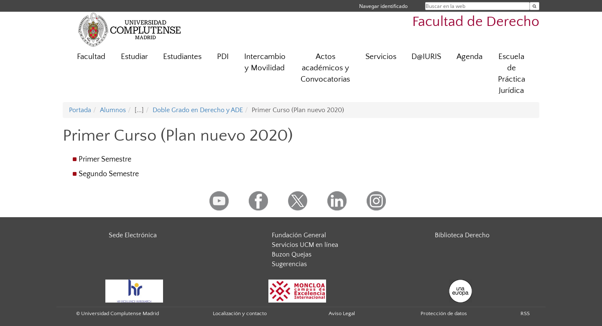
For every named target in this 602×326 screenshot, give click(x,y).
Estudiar (134, 56)
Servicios (380, 56)
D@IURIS (426, 56)
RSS (525, 313)
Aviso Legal (342, 313)
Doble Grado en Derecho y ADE (198, 110)
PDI (223, 56)
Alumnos (113, 110)
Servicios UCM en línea (305, 245)
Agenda (469, 56)
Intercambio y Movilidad (265, 62)
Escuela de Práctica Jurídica (511, 73)
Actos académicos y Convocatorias (325, 68)
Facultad (91, 56)
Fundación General (299, 235)
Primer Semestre (105, 159)
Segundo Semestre (109, 174)
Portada (80, 110)
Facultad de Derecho (475, 22)
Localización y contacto (240, 313)
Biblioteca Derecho (462, 235)
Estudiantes (182, 56)
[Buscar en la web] (534, 6)
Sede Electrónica (133, 235)
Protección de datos (444, 313)
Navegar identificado (383, 6)
